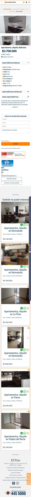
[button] (15, 63)
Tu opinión (30, 248)
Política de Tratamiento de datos (14, 148)
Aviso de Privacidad (15, 472)
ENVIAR (15, 144)
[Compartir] (29, 2)
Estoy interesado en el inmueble (15, 130)
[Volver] (2, 2)
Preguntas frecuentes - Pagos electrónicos (15, 477)
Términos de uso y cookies (15, 475)
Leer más (14, 107)
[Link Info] (15, 232)
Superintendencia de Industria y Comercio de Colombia (15, 480)
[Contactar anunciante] (27, 225)
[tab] (15, 63)
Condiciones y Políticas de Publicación (15, 467)
